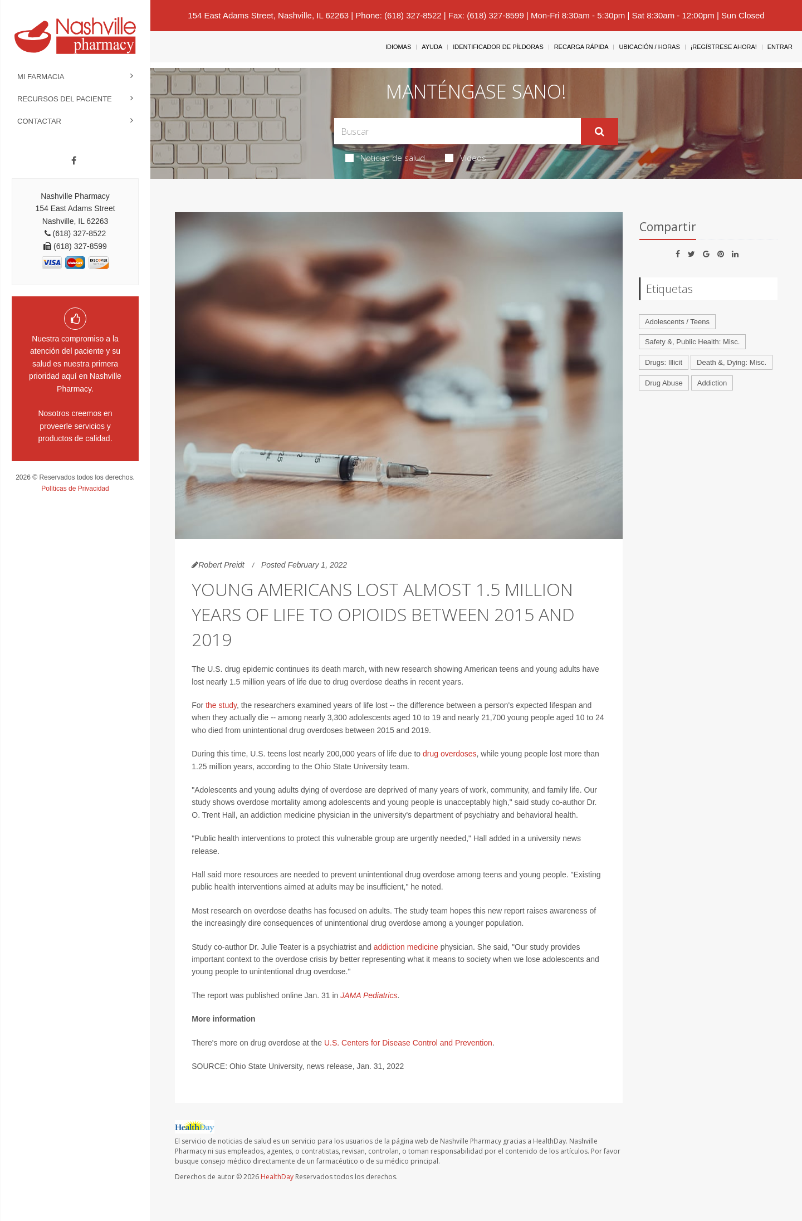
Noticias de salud (385, 157)
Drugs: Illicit (663, 362)
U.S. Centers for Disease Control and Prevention (408, 1042)
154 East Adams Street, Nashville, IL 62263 (268, 15)
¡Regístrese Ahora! (724, 46)
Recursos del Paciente (64, 99)
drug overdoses (450, 753)
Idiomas (398, 46)
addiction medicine (406, 946)
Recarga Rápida (581, 46)
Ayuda (432, 46)
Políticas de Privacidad (75, 488)
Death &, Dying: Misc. (731, 362)
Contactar (39, 121)
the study (221, 705)
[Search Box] (457, 131)
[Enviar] (599, 131)
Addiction (712, 383)
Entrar (780, 46)
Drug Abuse (664, 383)
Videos (465, 157)
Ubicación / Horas (649, 46)
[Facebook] (73, 161)
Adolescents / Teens (677, 322)
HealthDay (277, 1176)
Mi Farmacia (41, 76)
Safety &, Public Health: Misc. (692, 342)
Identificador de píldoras (498, 46)
